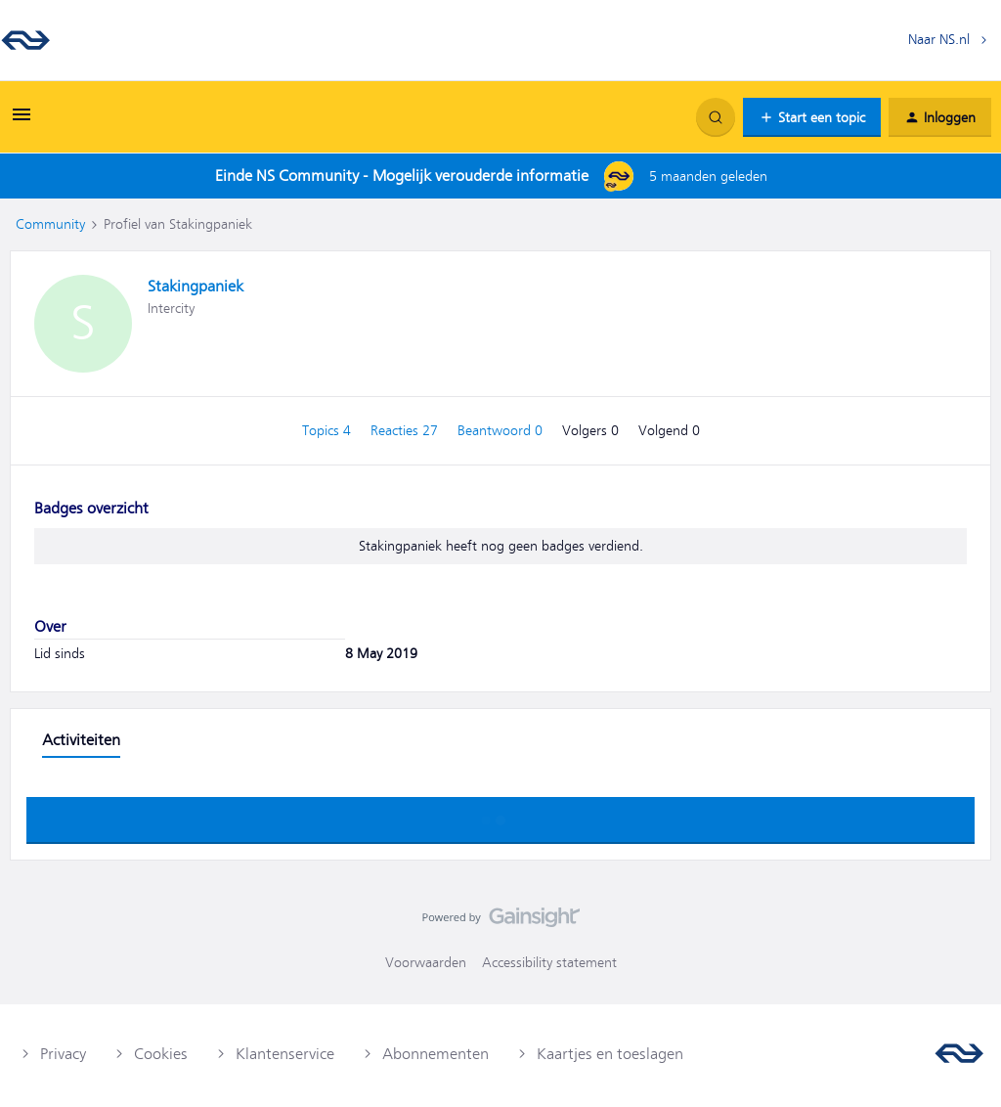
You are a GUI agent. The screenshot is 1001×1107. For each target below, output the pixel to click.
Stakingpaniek (195, 286)
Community (50, 224)
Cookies (161, 1054)
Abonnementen (435, 1054)
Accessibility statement (549, 962)
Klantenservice (285, 1054)
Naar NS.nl (939, 39)
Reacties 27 (406, 430)
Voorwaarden (425, 962)
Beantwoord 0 (501, 430)
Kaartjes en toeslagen (610, 1054)
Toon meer (500, 814)
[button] (21, 121)
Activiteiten (81, 740)
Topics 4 (328, 430)
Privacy (63, 1054)
